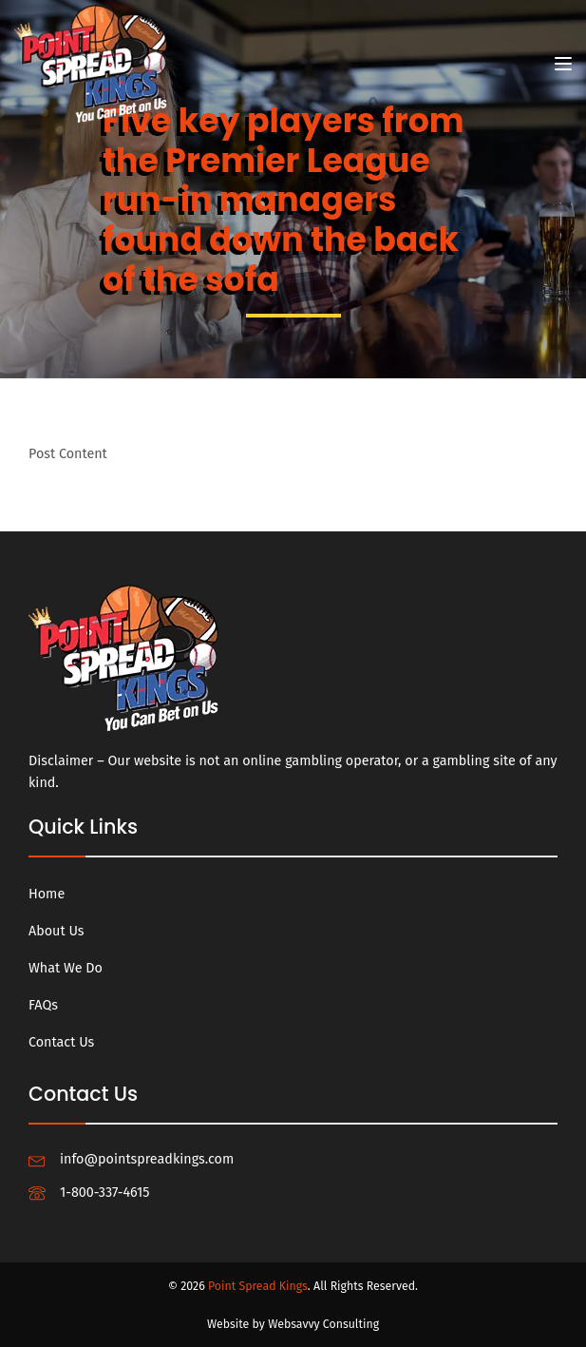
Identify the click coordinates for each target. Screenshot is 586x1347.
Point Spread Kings (258, 1286)
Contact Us (61, 1042)
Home (46, 894)
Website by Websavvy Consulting (293, 1324)
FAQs (43, 1005)
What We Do (65, 968)
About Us (56, 931)
